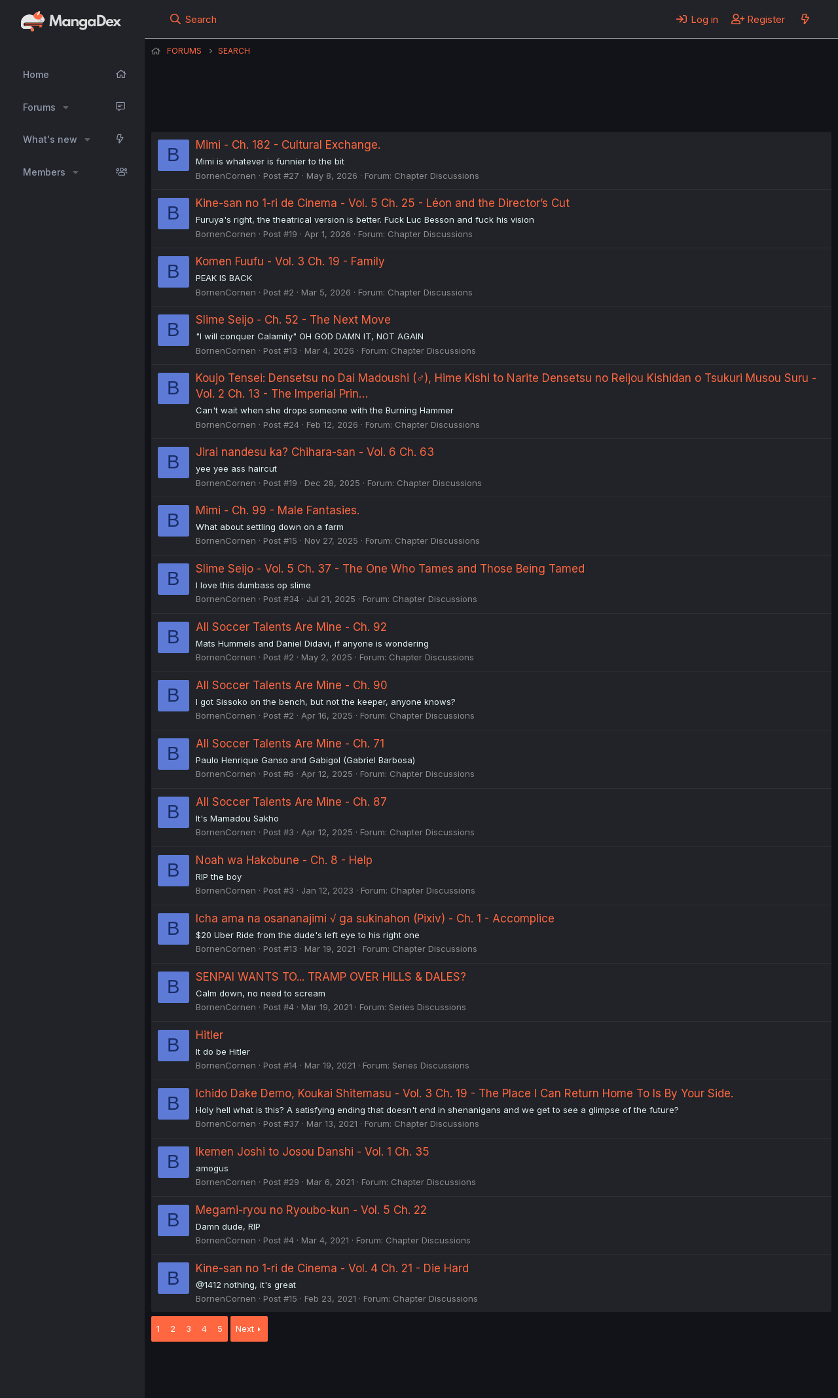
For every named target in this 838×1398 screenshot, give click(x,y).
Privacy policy (472, 1371)
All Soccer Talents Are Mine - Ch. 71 (290, 743)
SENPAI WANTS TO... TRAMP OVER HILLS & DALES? (331, 976)
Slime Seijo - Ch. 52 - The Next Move (293, 319)
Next (245, 1328)
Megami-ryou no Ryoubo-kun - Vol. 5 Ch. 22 (311, 1210)
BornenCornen (226, 175)
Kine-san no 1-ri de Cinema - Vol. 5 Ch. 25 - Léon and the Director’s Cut (383, 203)
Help (526, 1371)
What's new (50, 139)
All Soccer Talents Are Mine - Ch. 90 (292, 685)
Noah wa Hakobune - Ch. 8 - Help (284, 860)
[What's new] (805, 19)
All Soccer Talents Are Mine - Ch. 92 (291, 626)
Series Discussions (427, 1007)
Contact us (322, 1371)
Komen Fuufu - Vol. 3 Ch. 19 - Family (290, 261)
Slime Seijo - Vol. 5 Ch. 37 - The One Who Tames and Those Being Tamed (390, 568)
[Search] (192, 19)
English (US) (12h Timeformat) (218, 1371)
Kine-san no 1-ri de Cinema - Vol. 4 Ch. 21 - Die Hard (332, 1268)
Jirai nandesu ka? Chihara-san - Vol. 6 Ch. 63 (315, 452)
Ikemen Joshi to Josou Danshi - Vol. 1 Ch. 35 (312, 1151)
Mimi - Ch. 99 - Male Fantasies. (277, 510)
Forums (39, 107)
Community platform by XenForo (723, 1369)
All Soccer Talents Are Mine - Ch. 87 (291, 801)
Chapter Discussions (436, 175)
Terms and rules (394, 1371)
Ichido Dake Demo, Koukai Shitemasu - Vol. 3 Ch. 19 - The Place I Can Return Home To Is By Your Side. (464, 1093)
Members (44, 172)
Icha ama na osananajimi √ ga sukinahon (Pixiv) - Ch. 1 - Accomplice (375, 918)
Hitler (209, 1035)
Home (36, 74)
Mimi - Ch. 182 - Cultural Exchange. (288, 144)
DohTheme (706, 1379)
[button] (66, 107)
